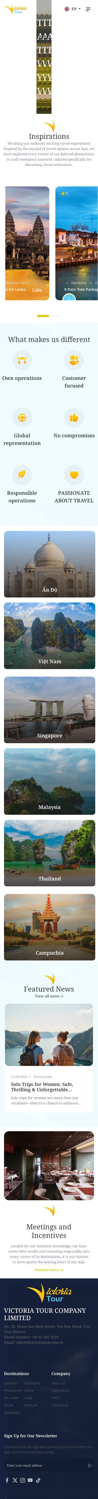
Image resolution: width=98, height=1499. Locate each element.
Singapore (12, 1412)
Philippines (13, 1390)
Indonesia (32, 1383)
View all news (49, 996)
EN (71, 9)
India (28, 1398)
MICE (56, 1398)
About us (58, 1383)
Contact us (60, 1405)
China (28, 1390)
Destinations (16, 1373)
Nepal (8, 1405)
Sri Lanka (11, 1398)
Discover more (49, 1270)
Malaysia (31, 1405)
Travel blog (60, 1390)
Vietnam (10, 1383)
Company (61, 1373)
